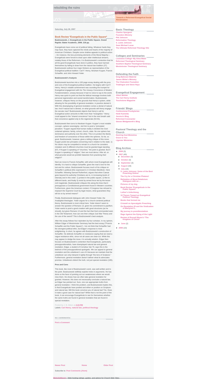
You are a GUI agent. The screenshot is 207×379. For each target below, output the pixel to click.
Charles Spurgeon (124, 32)
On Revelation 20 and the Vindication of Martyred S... (136, 207)
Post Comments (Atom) (76, 371)
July (123, 169)
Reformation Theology (126, 40)
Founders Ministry (124, 35)
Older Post (108, 365)
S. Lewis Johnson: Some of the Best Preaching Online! (136, 172)
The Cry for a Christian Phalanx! (134, 176)
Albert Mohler (122, 95)
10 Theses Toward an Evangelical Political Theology (135, 196)
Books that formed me (130, 200)
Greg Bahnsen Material (126, 77)
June (123, 223)
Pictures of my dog (128, 184)
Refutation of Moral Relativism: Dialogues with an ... (134, 180)
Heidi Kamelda (122, 114)
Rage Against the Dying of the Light (136, 214)
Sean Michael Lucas (125, 45)
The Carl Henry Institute (126, 98)
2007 (121, 154)
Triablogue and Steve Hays (128, 85)
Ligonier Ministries (124, 140)
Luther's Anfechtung (129, 192)
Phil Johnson (122, 37)
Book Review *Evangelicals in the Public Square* (135, 188)
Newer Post (60, 365)
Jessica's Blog (122, 116)
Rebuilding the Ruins (67, 7)
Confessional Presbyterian (127, 111)
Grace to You (121, 138)
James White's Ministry (126, 79)
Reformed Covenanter (125, 119)
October (125, 160)
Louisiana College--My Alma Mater (131, 58)
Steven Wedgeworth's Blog (128, 121)
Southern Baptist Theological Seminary (133, 64)
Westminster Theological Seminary (131, 66)
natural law (77, 308)
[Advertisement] (76, 343)
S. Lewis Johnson (124, 43)
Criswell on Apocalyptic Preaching (135, 203)
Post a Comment (62, 322)
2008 (121, 151)
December (126, 157)
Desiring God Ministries (126, 135)
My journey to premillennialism (134, 211)
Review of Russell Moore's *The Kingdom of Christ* (134, 218)
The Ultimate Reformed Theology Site (132, 48)
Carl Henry (66, 308)
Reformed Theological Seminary (130, 61)
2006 (121, 228)
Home (84, 365)
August (124, 166)
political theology (90, 308)
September (126, 163)
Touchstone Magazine (125, 100)
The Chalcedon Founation (127, 82)
